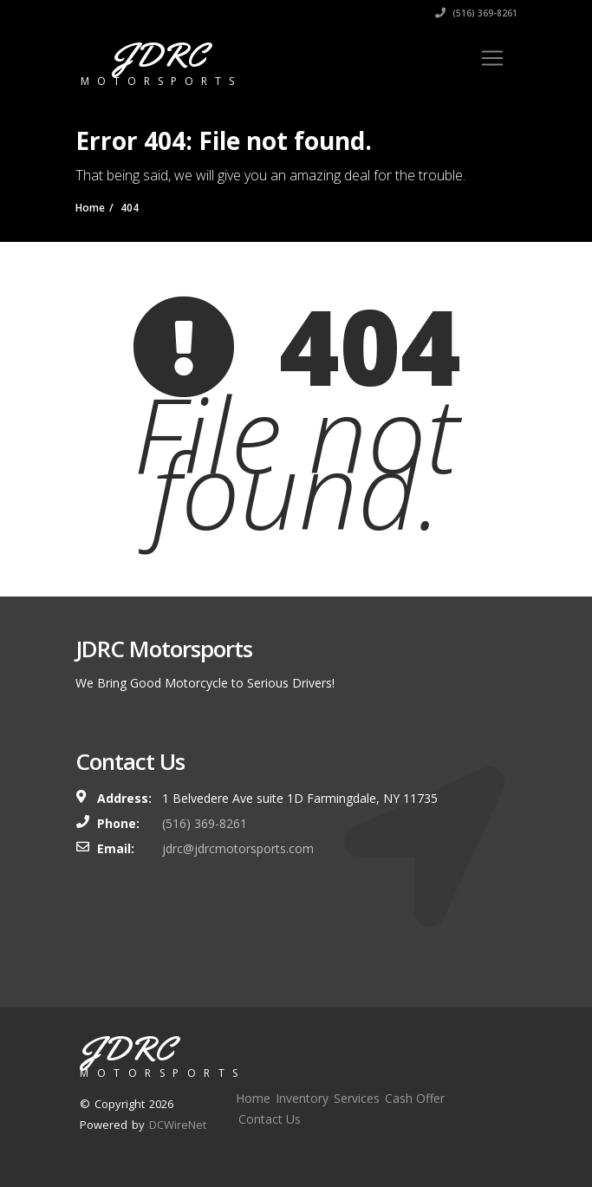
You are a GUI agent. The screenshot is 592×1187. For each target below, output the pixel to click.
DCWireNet (177, 1124)
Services (357, 1098)
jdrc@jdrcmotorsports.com (238, 848)
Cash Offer (415, 1098)
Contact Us (269, 1119)
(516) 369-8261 (476, 13)
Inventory (302, 1098)
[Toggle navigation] (492, 58)
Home (253, 1098)
